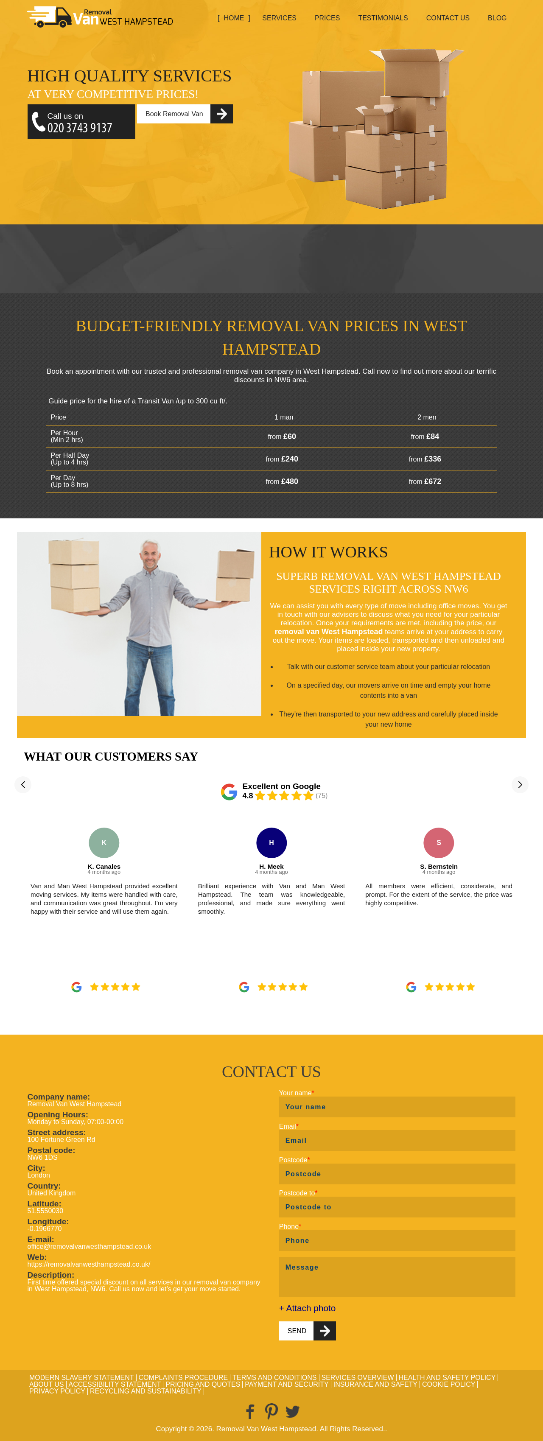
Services (279, 18)
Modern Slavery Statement (81, 1377)
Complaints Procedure (183, 1377)
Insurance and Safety (375, 1384)
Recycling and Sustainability (146, 1391)
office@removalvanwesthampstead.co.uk (89, 1246)
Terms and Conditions (274, 1377)
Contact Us (448, 18)
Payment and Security (286, 1384)
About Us (46, 1384)
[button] (22, 784)
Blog (497, 18)
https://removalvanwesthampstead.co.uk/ (89, 1264)
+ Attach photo (307, 1308)
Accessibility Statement (115, 1384)
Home (234, 18)
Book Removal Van (174, 114)
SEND (297, 1331)
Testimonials (383, 18)
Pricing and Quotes (202, 1384)
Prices (327, 18)
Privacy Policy (57, 1391)
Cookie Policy (448, 1384)
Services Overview (358, 1377)
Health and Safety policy (447, 1377)
